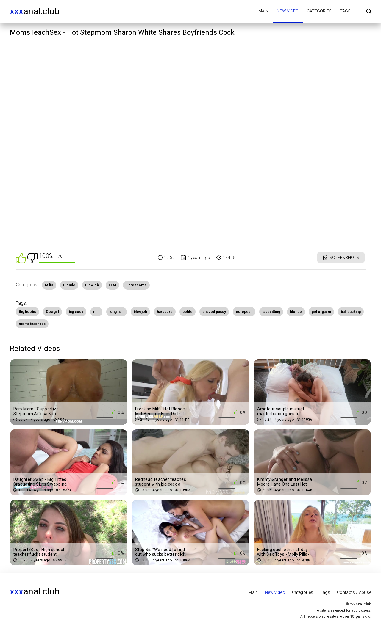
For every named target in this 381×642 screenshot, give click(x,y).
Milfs (49, 285)
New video (288, 11)
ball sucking (351, 312)
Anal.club (35, 11)
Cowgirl (52, 312)
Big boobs (27, 312)
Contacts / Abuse (354, 592)
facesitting (271, 312)
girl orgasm (321, 312)
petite (187, 312)
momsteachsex (32, 324)
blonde (296, 312)
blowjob (140, 312)
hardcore (165, 312)
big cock (76, 312)
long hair (116, 312)
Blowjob (92, 285)
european (244, 312)
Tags (345, 11)
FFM (112, 285)
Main (263, 11)
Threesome (136, 285)
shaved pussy (214, 312)
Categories (319, 11)
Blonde (69, 285)
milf (96, 312)
